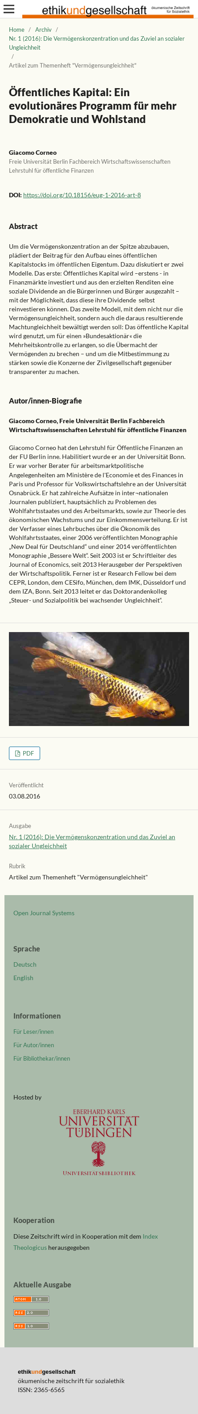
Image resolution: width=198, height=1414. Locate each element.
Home (17, 29)
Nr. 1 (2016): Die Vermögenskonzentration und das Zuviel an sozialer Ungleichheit (97, 43)
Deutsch (25, 964)
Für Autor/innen (33, 1045)
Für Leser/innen (33, 1031)
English (23, 977)
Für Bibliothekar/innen (41, 1058)
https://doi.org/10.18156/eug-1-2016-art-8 (82, 195)
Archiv (43, 29)
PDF (27, 753)
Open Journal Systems (43, 913)
